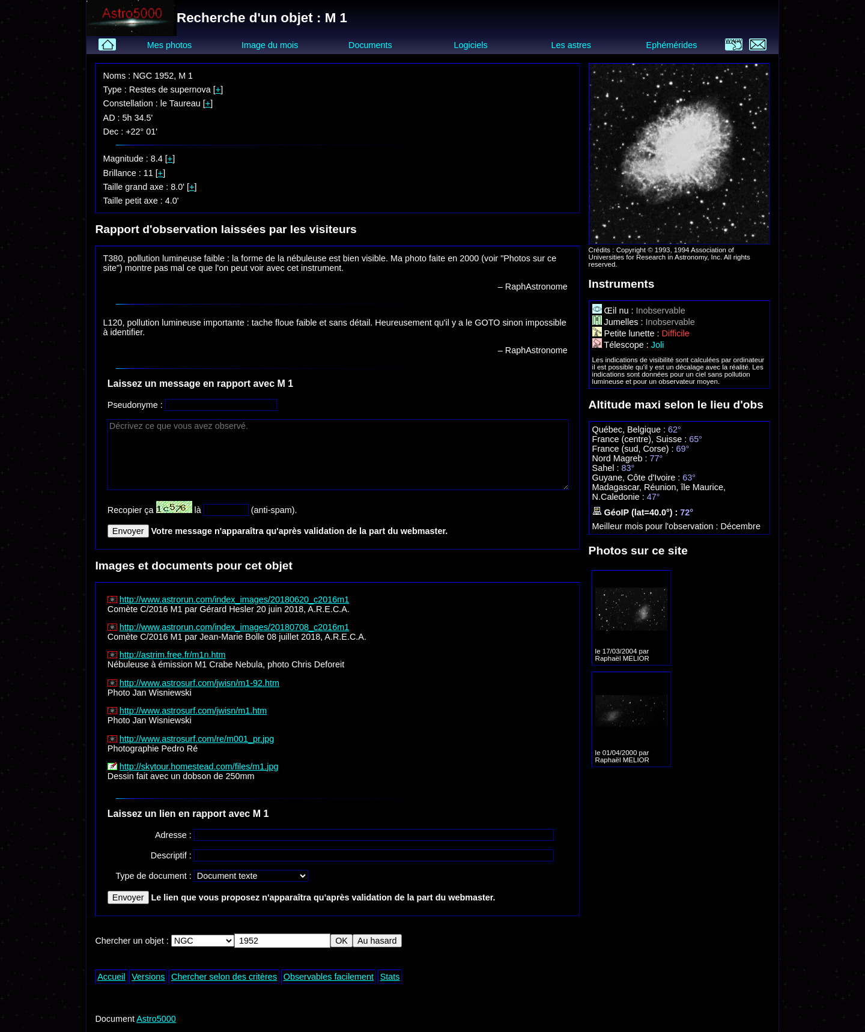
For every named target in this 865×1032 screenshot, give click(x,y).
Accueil (111, 977)
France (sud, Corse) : (634, 449)
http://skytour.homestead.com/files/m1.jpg (199, 766)
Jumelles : (619, 322)
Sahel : (607, 468)
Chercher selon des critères (224, 977)
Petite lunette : (627, 333)
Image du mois (269, 45)
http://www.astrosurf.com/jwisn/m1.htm (193, 710)
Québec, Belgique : (630, 429)
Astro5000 (156, 1019)
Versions (148, 977)
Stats (390, 977)
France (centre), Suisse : (641, 439)
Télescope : (621, 345)
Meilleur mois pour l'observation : (656, 526)
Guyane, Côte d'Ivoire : (637, 477)
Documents (370, 45)
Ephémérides (671, 45)
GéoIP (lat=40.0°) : (636, 512)
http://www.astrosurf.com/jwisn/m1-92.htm (199, 683)
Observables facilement (329, 977)
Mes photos (169, 45)
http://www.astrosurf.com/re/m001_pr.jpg (197, 739)
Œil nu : (614, 310)
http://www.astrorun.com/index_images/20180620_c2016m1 (234, 599)
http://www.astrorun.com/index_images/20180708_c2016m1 (234, 627)
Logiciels (471, 45)
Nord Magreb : (621, 458)
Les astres (571, 45)
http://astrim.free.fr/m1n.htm (173, 655)
